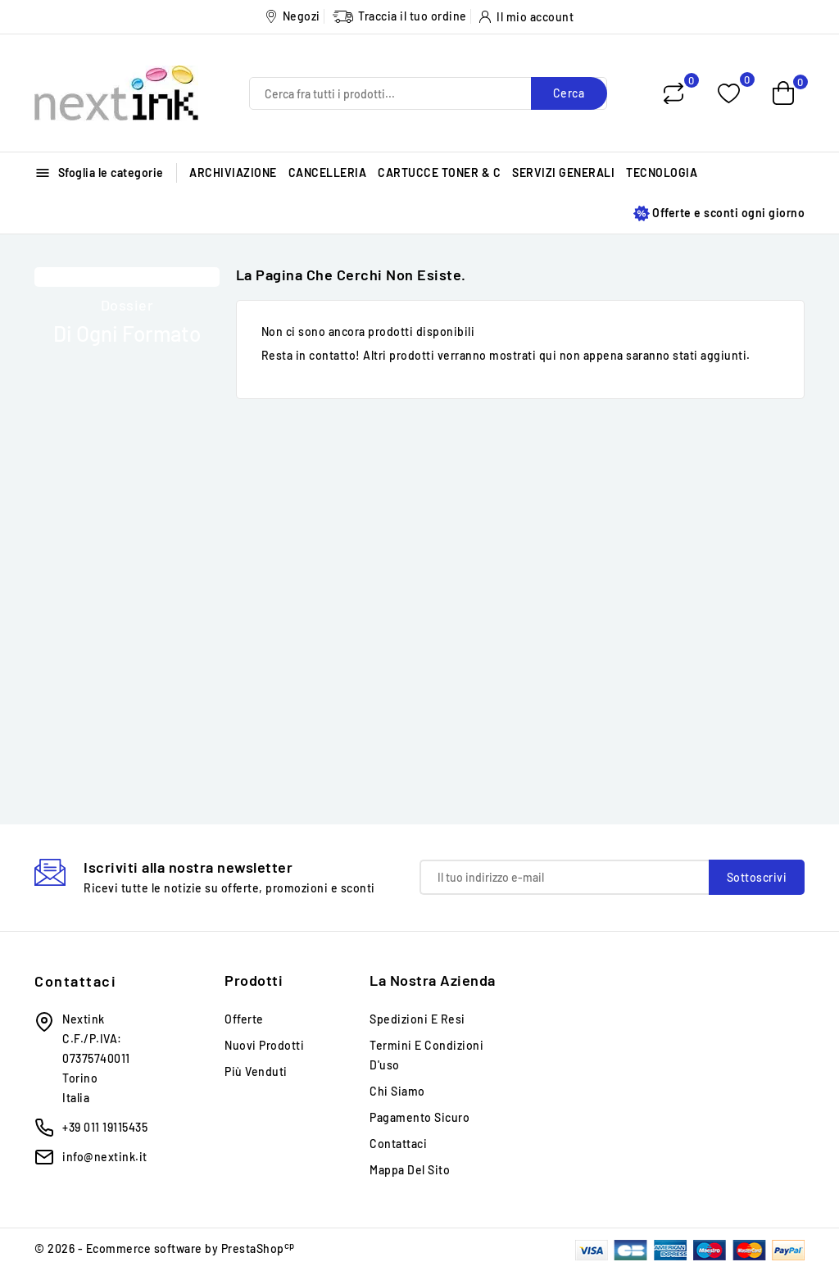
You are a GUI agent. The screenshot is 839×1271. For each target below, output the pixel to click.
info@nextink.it (104, 1157)
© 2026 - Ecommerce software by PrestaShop (164, 1248)
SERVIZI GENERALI (563, 172)
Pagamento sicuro (419, 1117)
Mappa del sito (410, 1170)
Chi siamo (397, 1091)
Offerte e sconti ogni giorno (719, 213)
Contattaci (75, 981)
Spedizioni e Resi (417, 1019)
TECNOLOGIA (661, 172)
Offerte (244, 1019)
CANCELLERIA (327, 172)
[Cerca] (428, 93)
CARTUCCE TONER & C (439, 172)
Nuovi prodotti (264, 1045)
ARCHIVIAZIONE (233, 172)
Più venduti (256, 1071)
